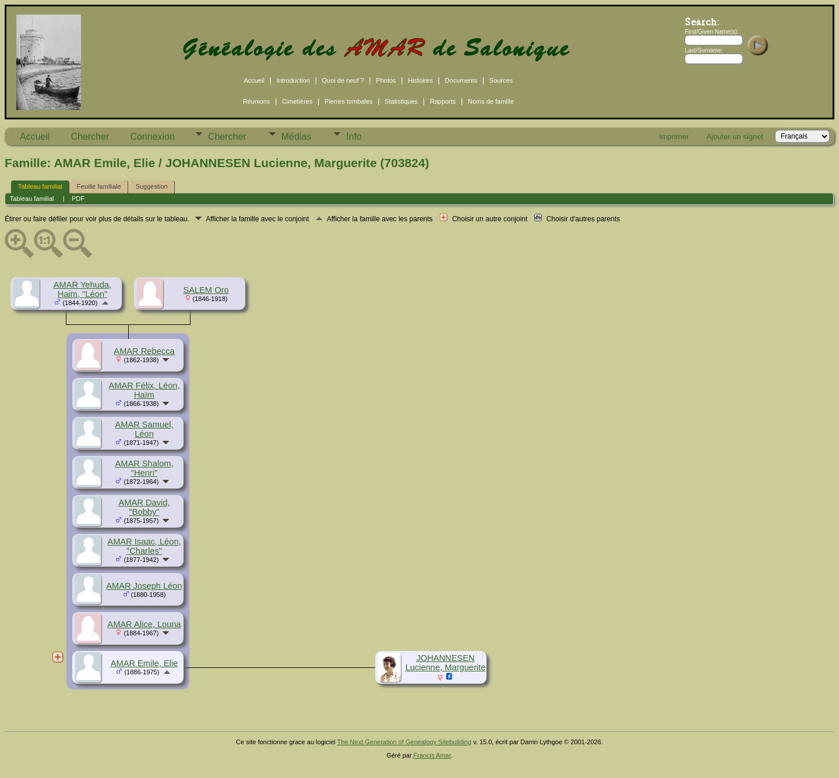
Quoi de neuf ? (343, 80)
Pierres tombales (349, 101)
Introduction (292, 80)
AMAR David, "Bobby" (144, 507)
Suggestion (152, 186)
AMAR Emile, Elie (144, 663)
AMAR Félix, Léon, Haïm (143, 390)
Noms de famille (491, 101)
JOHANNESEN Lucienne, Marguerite (446, 662)
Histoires (420, 80)
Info (354, 137)
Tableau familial (40, 186)
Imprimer (674, 136)
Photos (386, 80)
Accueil (254, 80)
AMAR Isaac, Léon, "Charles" (144, 546)
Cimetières (297, 101)
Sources (501, 80)
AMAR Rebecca (144, 351)
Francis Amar (432, 755)
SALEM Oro (205, 290)
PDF (78, 198)
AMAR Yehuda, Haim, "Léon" (82, 289)
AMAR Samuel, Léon (144, 429)
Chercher (90, 137)
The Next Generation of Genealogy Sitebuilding (404, 741)
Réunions (256, 101)
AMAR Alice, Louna (144, 624)
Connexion (152, 137)
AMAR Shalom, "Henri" (144, 468)
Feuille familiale (99, 186)
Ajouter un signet (734, 136)
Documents (461, 80)
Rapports (443, 101)
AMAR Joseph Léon (144, 585)
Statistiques (401, 101)
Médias (296, 137)
